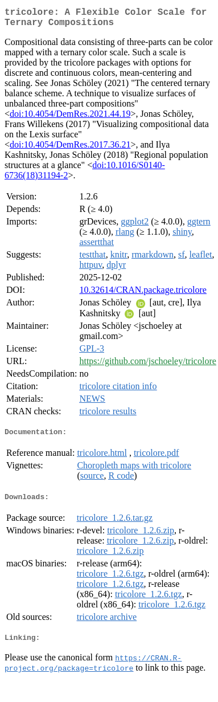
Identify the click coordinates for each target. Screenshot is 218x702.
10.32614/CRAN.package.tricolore (143, 294)
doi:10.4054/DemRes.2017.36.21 (70, 149)
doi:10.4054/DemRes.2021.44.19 (70, 118)
